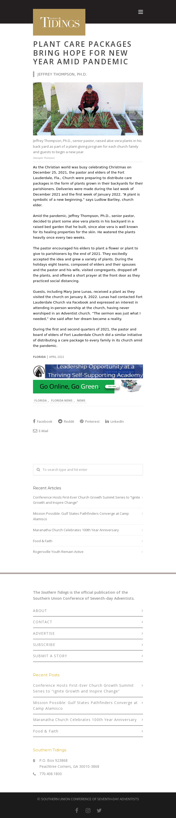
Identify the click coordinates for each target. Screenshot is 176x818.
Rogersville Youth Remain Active (58, 551)
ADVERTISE (44, 633)
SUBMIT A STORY (50, 655)
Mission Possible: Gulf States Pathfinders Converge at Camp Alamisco (81, 516)
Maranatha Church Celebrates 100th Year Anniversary (76, 530)
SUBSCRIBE (44, 644)
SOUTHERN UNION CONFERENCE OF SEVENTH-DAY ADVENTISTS (90, 799)
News (81, 400)
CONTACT (42, 621)
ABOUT (40, 610)
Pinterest (90, 421)
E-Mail (40, 430)
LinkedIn (114, 421)
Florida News (62, 400)
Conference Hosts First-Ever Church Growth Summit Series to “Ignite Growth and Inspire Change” (86, 500)
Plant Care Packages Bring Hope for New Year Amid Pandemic (82, 52)
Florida (40, 400)
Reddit (66, 421)
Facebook (42, 421)
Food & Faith (42, 541)
